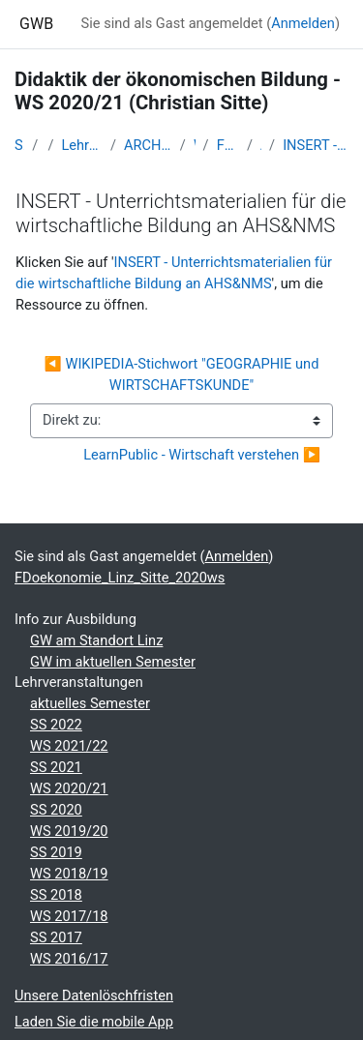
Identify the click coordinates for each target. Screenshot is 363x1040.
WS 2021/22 (69, 746)
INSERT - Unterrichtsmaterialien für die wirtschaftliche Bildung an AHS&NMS (315, 145)
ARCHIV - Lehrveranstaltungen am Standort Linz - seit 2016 (148, 145)
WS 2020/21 (69, 788)
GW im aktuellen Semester (113, 661)
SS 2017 (56, 937)
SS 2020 (56, 809)
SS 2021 (56, 767)
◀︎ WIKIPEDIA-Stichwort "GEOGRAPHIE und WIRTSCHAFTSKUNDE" (183, 374)
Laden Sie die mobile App (94, 1021)
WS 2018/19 (69, 873)
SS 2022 (56, 724)
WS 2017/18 (69, 916)
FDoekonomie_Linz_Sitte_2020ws (228, 145)
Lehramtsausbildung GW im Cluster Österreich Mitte (82, 145)
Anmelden (303, 23)
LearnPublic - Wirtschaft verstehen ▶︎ (201, 454)
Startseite (19, 145)
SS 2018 (56, 895)
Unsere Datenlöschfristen (94, 995)
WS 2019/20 (69, 831)
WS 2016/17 (69, 958)
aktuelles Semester (90, 703)
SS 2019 (56, 852)
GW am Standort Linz (96, 640)
